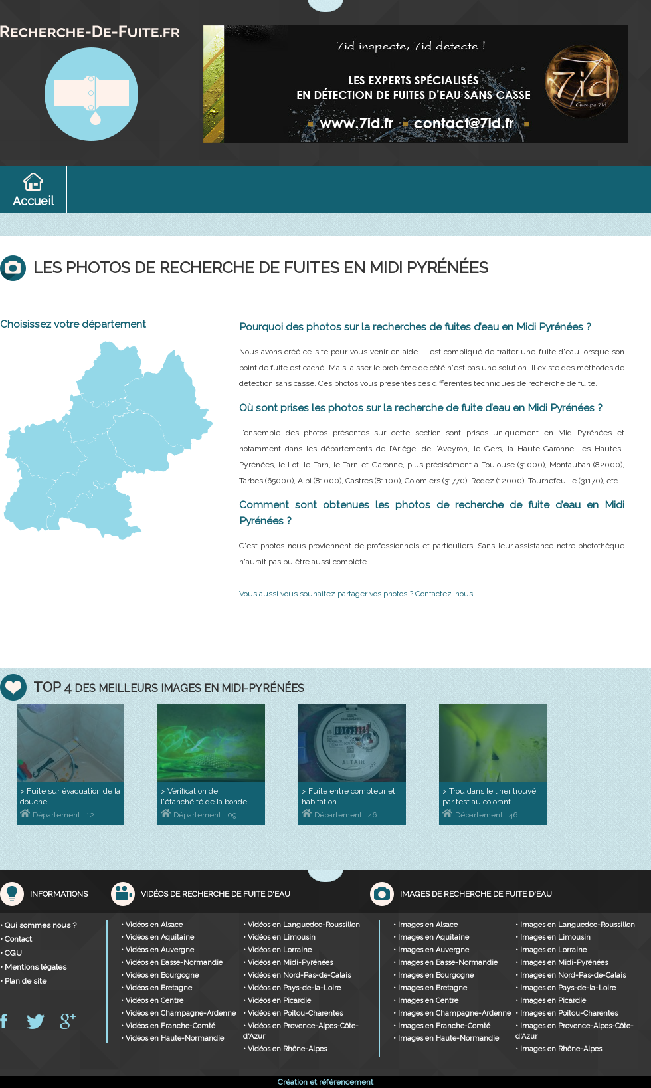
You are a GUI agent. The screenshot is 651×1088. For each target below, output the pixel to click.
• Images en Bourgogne (433, 975)
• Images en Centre (425, 1000)
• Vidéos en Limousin (279, 937)
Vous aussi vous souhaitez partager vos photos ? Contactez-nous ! (358, 593)
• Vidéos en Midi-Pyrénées (288, 962)
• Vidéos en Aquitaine (157, 937)
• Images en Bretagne (430, 988)
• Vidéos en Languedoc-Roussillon (301, 925)
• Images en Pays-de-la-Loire (565, 988)
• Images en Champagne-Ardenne (452, 1013)
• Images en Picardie (550, 1000)
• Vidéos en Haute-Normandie (172, 1038)
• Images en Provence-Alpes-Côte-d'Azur (574, 1031)
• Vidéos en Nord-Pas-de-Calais (297, 975)
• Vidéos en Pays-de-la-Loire (292, 988)
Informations (59, 894)
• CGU (11, 953)
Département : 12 (57, 814)
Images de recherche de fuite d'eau (476, 894)
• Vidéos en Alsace (152, 925)
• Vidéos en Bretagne (156, 988)
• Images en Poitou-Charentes (566, 1013)
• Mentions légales (33, 967)
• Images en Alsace (425, 925)
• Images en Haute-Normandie (446, 1038)
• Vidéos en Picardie (277, 1000)
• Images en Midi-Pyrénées (561, 962)
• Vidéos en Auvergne (157, 950)
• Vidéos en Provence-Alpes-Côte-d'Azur (301, 1031)
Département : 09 (198, 814)
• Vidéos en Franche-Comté (168, 1026)
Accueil (33, 201)
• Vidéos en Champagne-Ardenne (178, 1013)
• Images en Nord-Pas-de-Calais (570, 975)
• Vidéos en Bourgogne (160, 975)
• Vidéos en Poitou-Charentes (293, 1013)
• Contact (16, 939)
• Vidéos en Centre (152, 1000)
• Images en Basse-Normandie (445, 962)
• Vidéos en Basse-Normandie (172, 962)
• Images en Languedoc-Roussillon (575, 925)
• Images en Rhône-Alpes (558, 1049)
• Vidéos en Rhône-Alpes (285, 1049)
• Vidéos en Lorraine (277, 950)
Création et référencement (325, 1082)
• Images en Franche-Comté (441, 1026)
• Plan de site (23, 981)
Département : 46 (339, 814)
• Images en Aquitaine (431, 937)
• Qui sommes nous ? (38, 925)
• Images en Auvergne (431, 950)
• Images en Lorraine (551, 950)
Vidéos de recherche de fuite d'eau (215, 894)
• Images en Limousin (553, 937)
